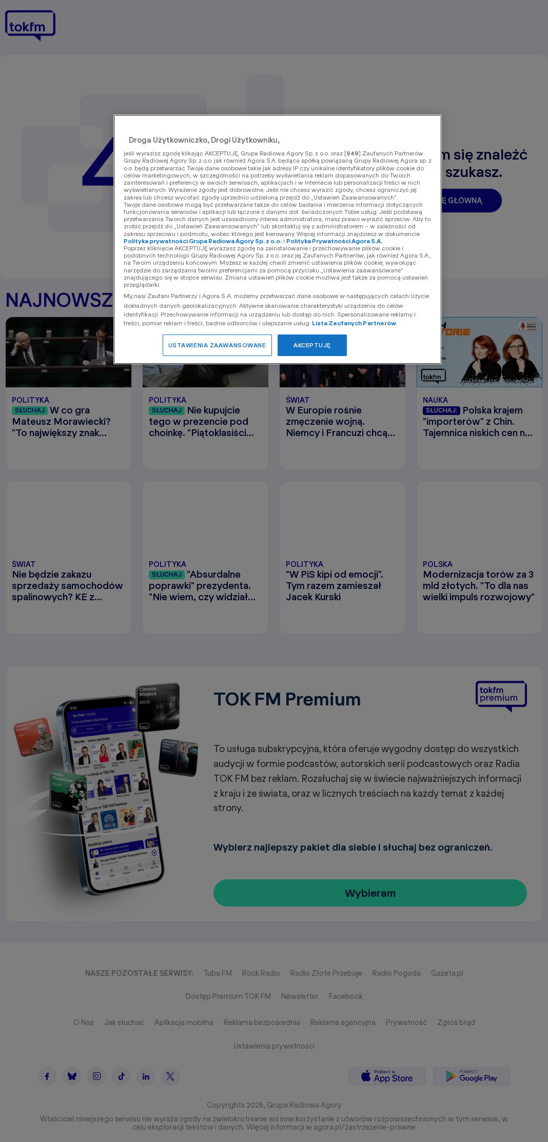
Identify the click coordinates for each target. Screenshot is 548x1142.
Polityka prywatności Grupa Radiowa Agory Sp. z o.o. (203, 241)
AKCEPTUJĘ (312, 345)
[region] (277, 239)
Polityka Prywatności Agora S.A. (334, 241)
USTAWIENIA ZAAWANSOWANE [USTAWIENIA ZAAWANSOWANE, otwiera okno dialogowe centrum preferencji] (217, 345)
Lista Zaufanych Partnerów (354, 323)
